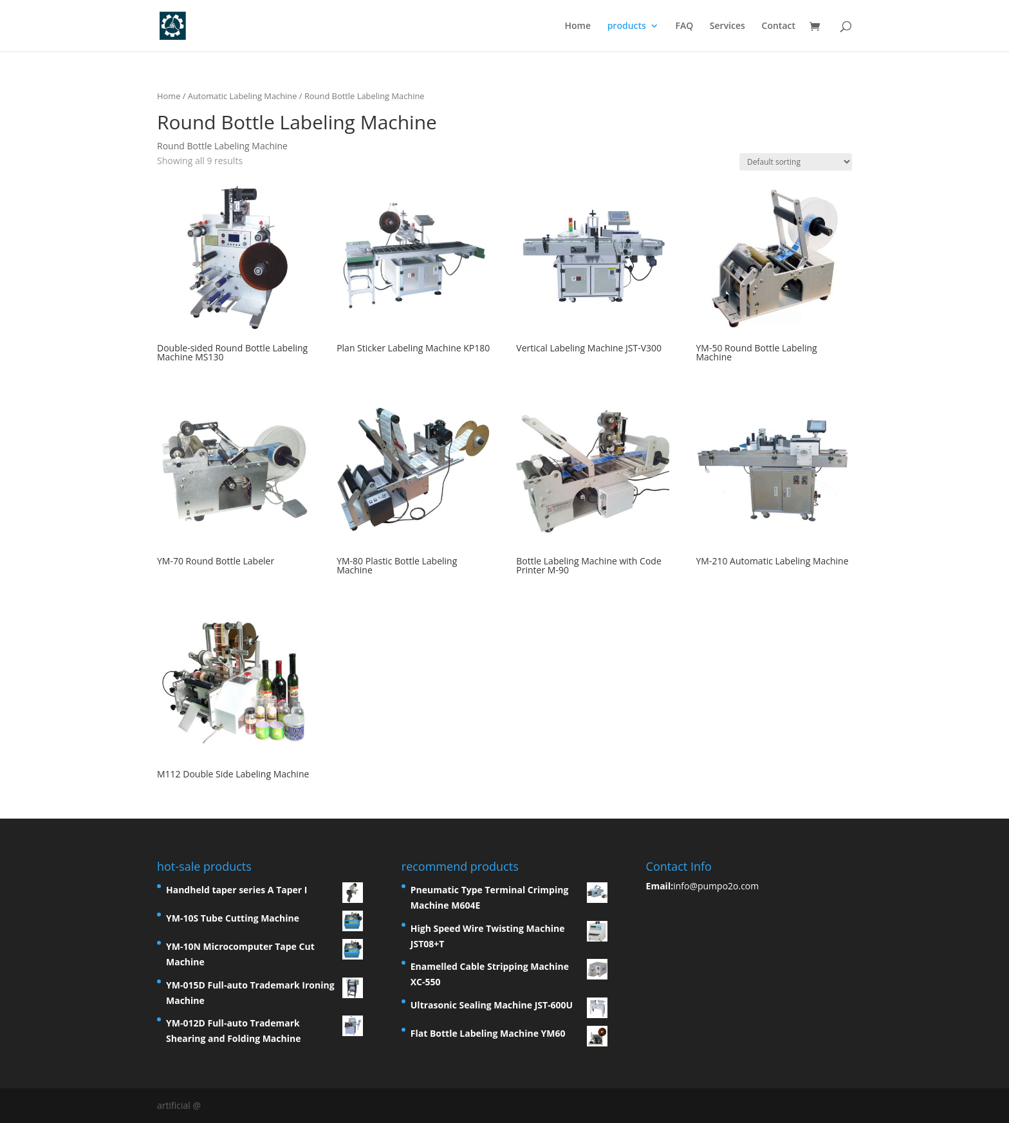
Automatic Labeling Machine (242, 96)
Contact (778, 26)
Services (727, 26)
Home (577, 26)
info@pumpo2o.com (716, 886)
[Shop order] (795, 162)
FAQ (684, 26)
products (626, 26)
